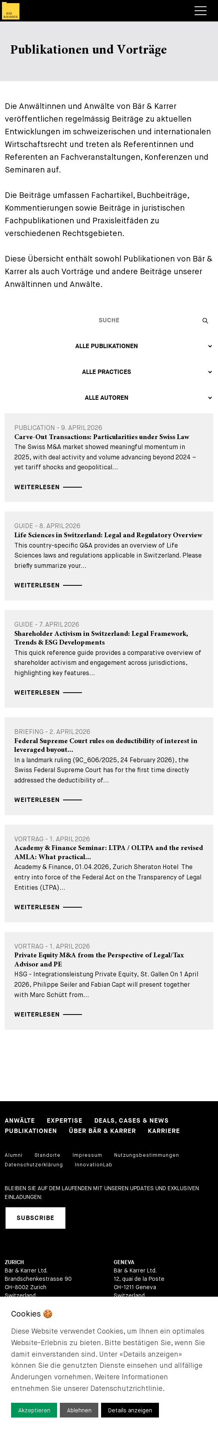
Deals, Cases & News (131, 1121)
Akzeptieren (34, 1410)
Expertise (64, 1121)
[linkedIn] (82, 1218)
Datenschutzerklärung (34, 1165)
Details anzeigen (130, 1410)
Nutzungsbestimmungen (146, 1155)
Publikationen (31, 1131)
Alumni (14, 1155)
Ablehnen (79, 1410)
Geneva (124, 1262)
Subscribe (35, 1218)
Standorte (47, 1155)
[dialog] (109, 1364)
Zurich (14, 1262)
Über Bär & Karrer (102, 1131)
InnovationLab (94, 1165)
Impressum (87, 1155)
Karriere (164, 1131)
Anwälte (20, 1121)
